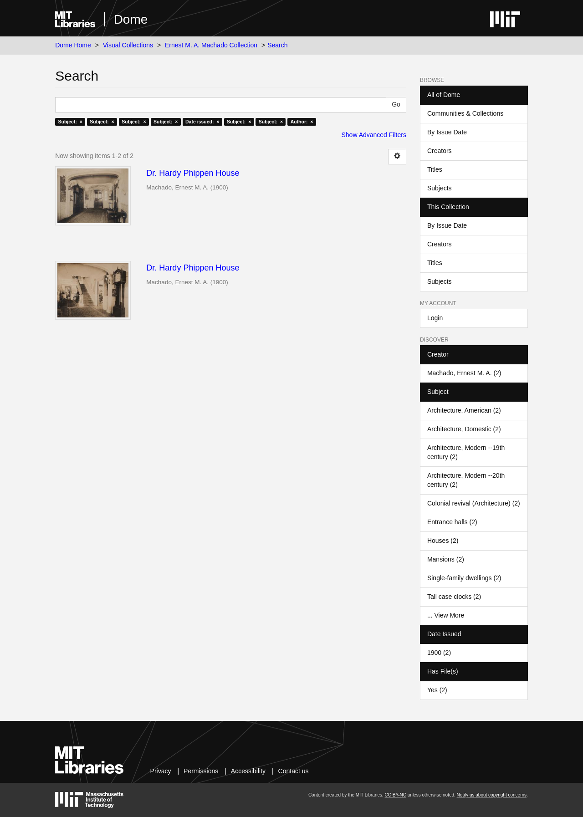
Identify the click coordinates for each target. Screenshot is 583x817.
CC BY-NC (395, 794)
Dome (131, 19)
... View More (445, 615)
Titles (434, 169)
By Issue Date (447, 132)
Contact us (293, 771)
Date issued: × (202, 121)
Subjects (439, 188)
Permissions (201, 771)
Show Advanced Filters (374, 134)
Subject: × (70, 121)
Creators (439, 150)
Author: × (302, 121)
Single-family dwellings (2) (464, 578)
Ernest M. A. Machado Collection (211, 45)
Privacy (160, 771)
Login (435, 318)
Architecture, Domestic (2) (464, 429)
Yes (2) (437, 690)
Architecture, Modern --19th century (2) (466, 452)
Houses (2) (442, 540)
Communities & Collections (465, 113)
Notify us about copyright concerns (492, 794)
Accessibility (248, 771)
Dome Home (73, 45)
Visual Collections (128, 45)
